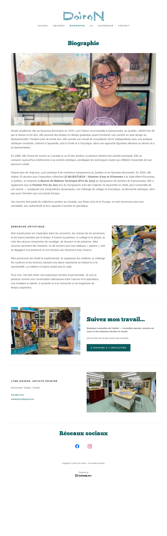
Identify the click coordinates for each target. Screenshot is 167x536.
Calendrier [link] (106, 26)
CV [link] (91, 26)
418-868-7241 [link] (17, 395)
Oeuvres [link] (59, 26)
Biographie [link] (77, 26)
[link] (83, 16)
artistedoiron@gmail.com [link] (22, 399)
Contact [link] (124, 26)
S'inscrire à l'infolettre (108, 348)
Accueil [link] (43, 26)
